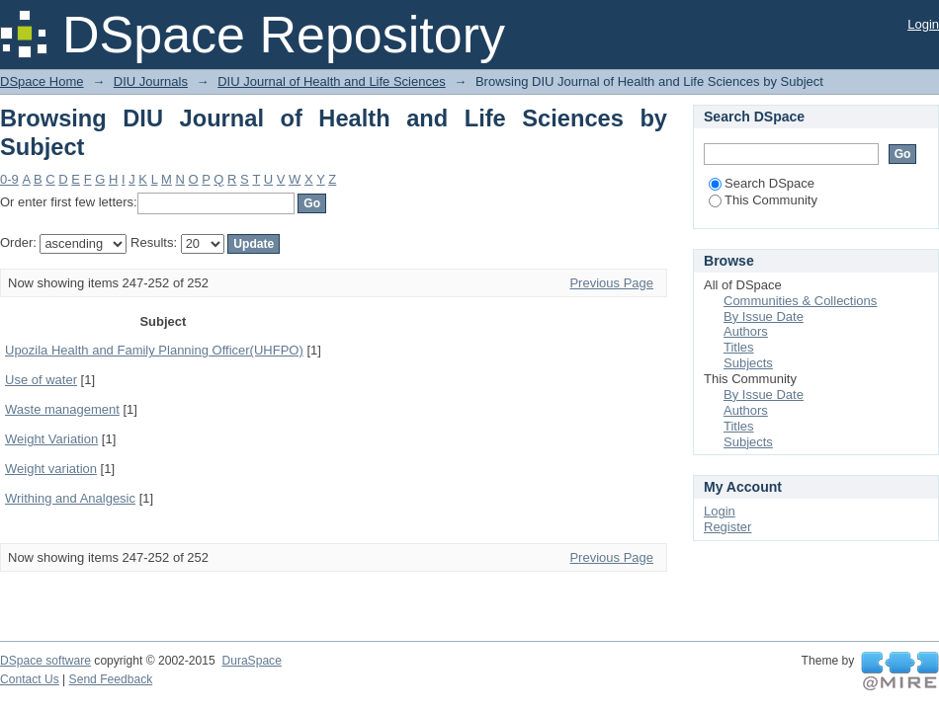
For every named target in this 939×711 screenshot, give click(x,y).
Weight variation (51, 468)
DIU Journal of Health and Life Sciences (331, 81)
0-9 (9, 179)
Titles (739, 347)
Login (923, 24)
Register (727, 526)
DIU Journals (151, 81)
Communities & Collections (800, 300)
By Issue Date (764, 316)
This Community (763, 200)
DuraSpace (251, 661)
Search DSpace (761, 183)
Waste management (62, 409)
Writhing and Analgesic (70, 498)
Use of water (41, 379)
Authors (746, 331)
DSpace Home (42, 81)
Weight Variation (51, 439)
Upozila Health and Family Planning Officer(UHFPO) (154, 350)
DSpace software (45, 661)
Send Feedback (111, 679)
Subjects (748, 363)
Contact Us (29, 679)
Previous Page (611, 283)
